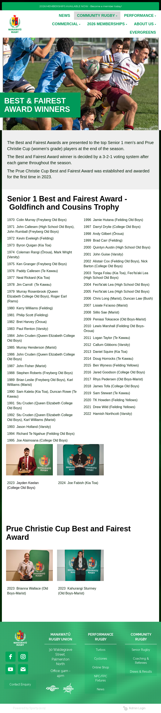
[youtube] (10, 669)
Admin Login (134, 708)
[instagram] (23, 657)
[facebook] (10, 657)
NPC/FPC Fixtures (100, 678)
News (100, 689)
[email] (23, 669)
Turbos (100, 649)
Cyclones (100, 658)
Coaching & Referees (141, 660)
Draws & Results (141, 671)
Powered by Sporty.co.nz (29, 708)
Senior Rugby (141, 649)
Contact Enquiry (20, 684)
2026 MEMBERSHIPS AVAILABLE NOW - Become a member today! (80, 6)
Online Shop (100, 667)
